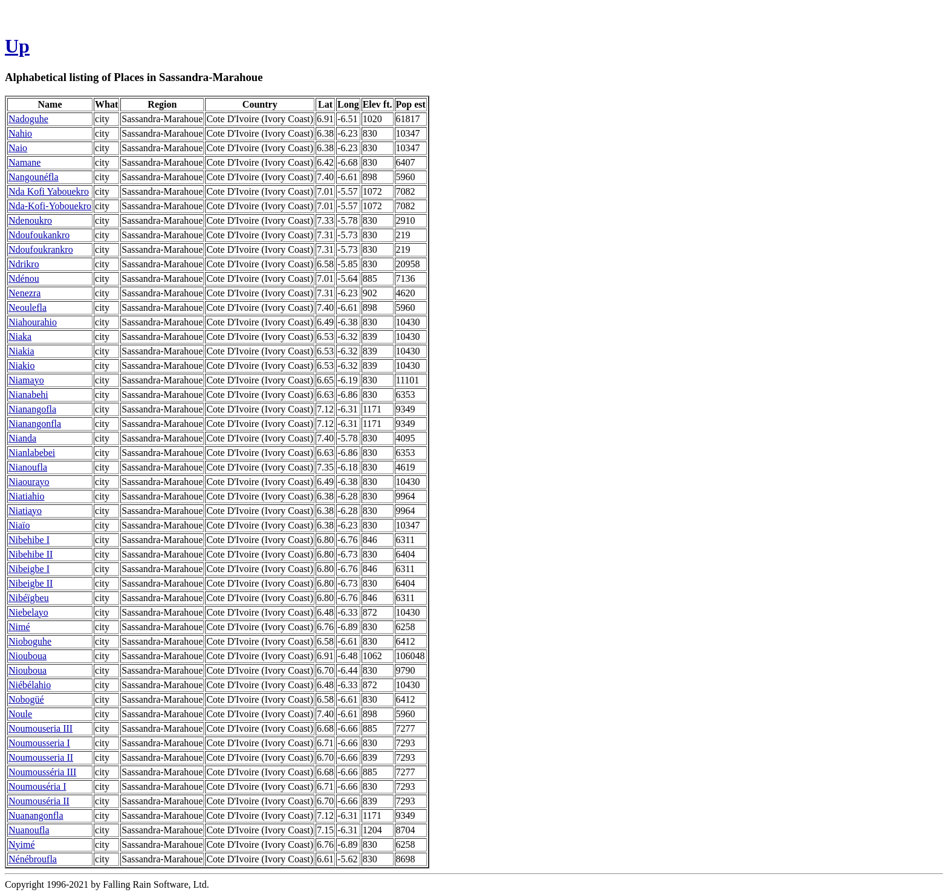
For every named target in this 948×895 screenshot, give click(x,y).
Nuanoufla (29, 830)
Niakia (21, 351)
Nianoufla (27, 467)
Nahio (20, 133)
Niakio (21, 365)
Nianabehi (28, 394)
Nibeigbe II (30, 583)
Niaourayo (29, 482)
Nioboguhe (29, 641)
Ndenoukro (30, 220)
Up (17, 46)
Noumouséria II (39, 801)
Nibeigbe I (29, 569)
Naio (17, 148)
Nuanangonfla (35, 815)
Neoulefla (27, 307)
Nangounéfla (33, 177)
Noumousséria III (42, 772)
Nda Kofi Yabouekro (48, 191)
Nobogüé (26, 699)
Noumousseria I (39, 743)
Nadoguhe (28, 119)
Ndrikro (23, 264)
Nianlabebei (31, 453)
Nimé (19, 627)
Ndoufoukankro (39, 235)
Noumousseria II (40, 757)
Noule (20, 714)
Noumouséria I (37, 786)
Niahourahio (32, 322)
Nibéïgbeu (28, 598)
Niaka (19, 336)
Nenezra (24, 293)
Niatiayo (25, 511)
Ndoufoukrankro (40, 249)
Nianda (22, 438)
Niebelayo (28, 612)
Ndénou (23, 278)
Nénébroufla (32, 859)
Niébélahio (29, 685)
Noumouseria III (40, 728)
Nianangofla (32, 409)
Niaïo (19, 525)
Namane (24, 162)
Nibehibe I (29, 540)
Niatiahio (26, 496)
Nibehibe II (30, 554)
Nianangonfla (34, 423)
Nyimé (21, 844)
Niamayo (26, 380)
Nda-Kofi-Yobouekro (49, 206)
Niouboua (27, 656)
